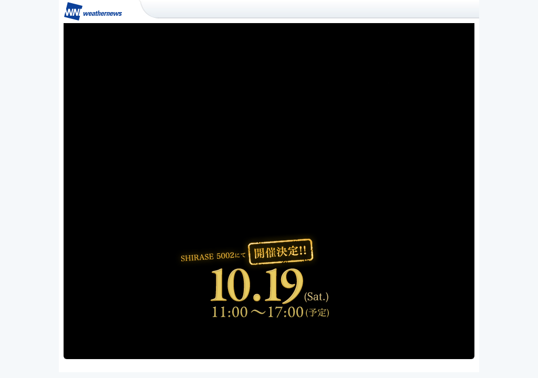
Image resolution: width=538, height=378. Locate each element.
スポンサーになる (403, 336)
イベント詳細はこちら (272, 336)
